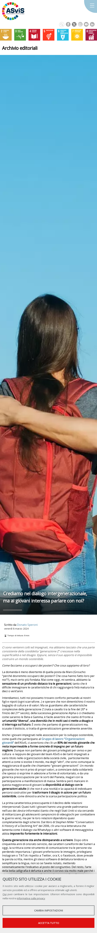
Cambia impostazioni (48, 910)
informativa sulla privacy (31, 898)
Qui (5, 894)
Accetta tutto (48, 923)
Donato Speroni (27, 625)
